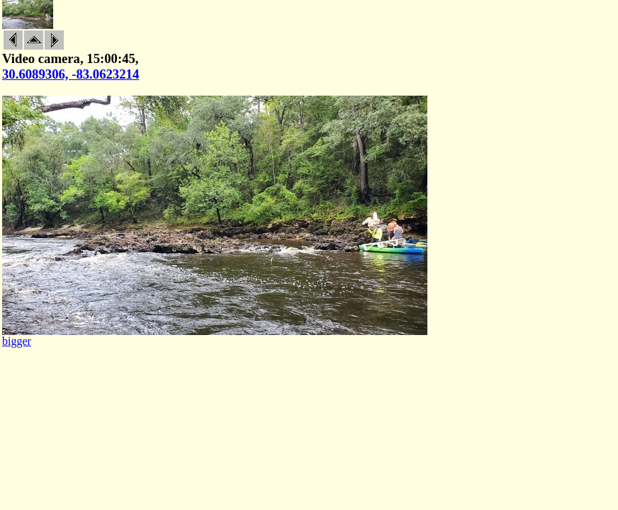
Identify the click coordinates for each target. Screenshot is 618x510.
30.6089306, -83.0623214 (70, 74)
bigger (16, 341)
